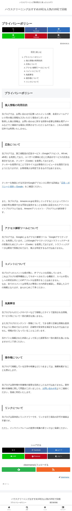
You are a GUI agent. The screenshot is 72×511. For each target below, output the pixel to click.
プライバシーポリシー (33, 57)
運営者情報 (54, 504)
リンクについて (32, 83)
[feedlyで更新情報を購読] (19, 470)
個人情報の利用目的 (34, 61)
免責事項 (29, 75)
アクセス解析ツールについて (38, 68)
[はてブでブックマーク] (59, 29)
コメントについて (33, 72)
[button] (59, 36)
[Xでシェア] (13, 29)
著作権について (32, 79)
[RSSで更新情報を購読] (53, 470)
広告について (31, 64)
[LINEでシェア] (13, 36)
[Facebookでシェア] (36, 29)
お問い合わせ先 (49, 390)
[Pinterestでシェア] (36, 36)
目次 (33, 52)
